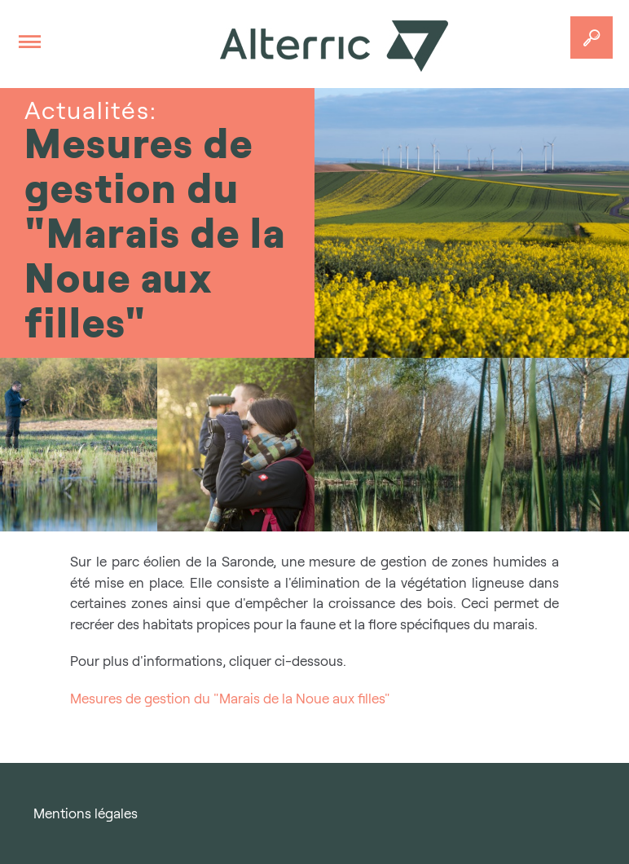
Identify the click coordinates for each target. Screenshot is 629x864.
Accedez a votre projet (591, 37)
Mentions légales (85, 813)
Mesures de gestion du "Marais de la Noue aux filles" (230, 698)
